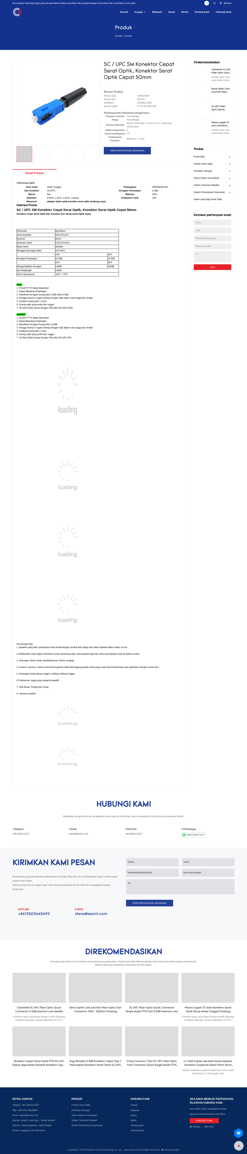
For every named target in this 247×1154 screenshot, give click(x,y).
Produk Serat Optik (203, 164)
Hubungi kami (223, 12)
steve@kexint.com (91, 914)
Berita (184, 12)
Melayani (157, 12)
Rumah (124, 12)
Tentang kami (202, 12)
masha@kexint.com (78, 833)
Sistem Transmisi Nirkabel (206, 185)
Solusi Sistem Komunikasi (206, 178)
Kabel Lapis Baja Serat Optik (208, 199)
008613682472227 (193, 834)
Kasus (134, 1115)
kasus (171, 12)
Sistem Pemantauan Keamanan (209, 192)
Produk (139, 12)
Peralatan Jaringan (203, 171)
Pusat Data (199, 156)
